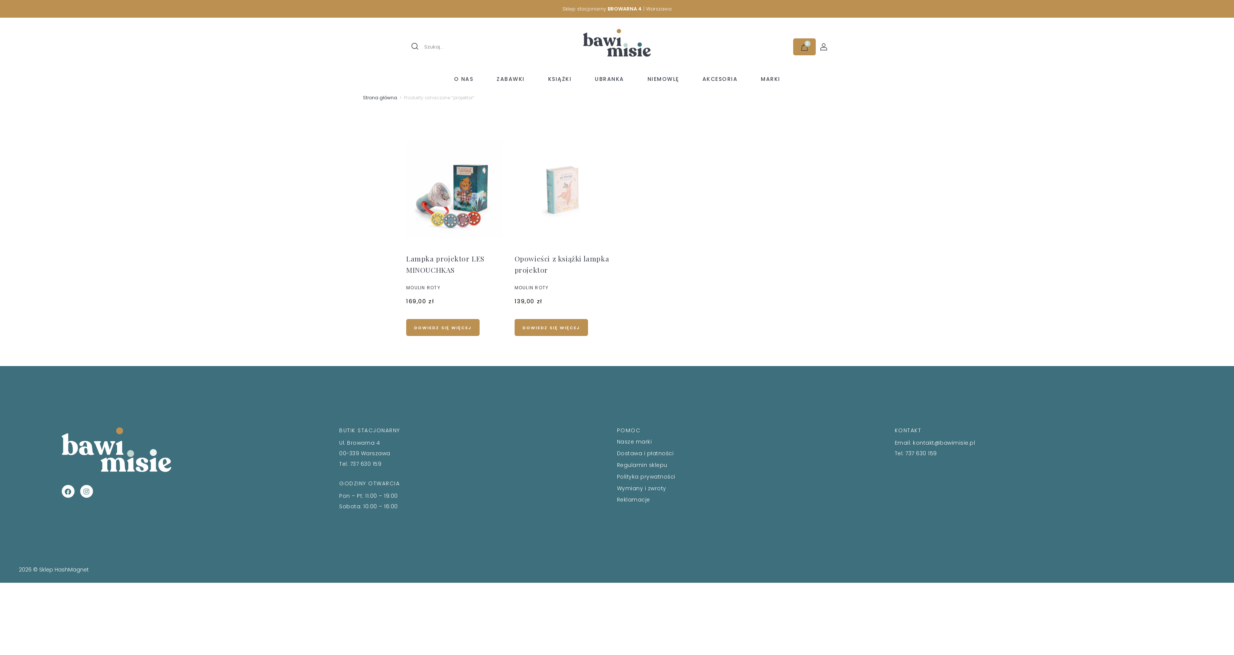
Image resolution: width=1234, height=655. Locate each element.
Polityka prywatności (646, 476)
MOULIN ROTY (423, 287)
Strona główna (380, 97)
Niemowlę (663, 79)
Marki (770, 79)
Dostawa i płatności (645, 453)
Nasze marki (634, 441)
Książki (560, 79)
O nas (464, 79)
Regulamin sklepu (642, 465)
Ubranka (609, 79)
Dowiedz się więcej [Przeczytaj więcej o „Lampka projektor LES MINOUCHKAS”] (443, 328)
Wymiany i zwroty (641, 488)
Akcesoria (720, 79)
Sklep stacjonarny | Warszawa (617, 8)
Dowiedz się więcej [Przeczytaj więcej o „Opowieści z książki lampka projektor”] (551, 328)
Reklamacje (633, 499)
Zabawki (511, 79)
